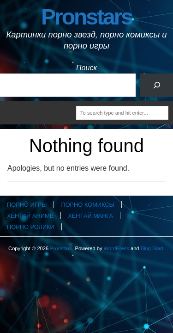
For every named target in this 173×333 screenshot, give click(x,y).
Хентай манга (90, 215)
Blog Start (152, 248)
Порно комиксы (87, 204)
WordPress (116, 248)
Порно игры (27, 204)
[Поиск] (156, 85)
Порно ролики (30, 226)
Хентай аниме (30, 215)
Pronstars (86, 17)
